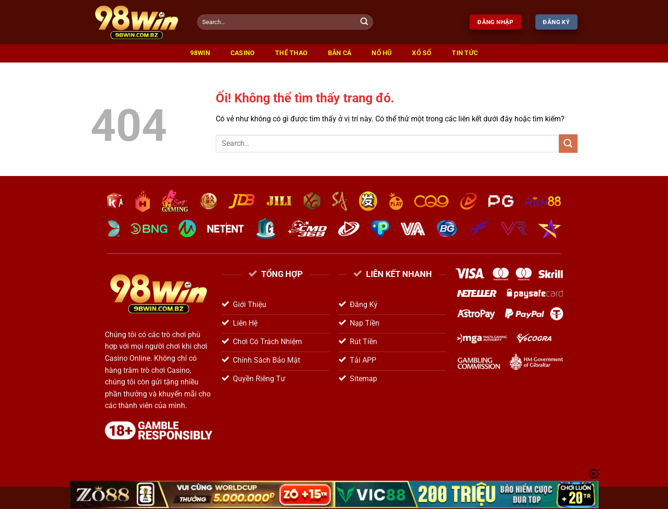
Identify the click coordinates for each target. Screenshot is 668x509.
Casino (243, 53)
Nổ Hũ (382, 53)
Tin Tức (465, 53)
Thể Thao (291, 53)
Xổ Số (421, 53)
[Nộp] (365, 22)
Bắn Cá (340, 53)
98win (200, 53)
